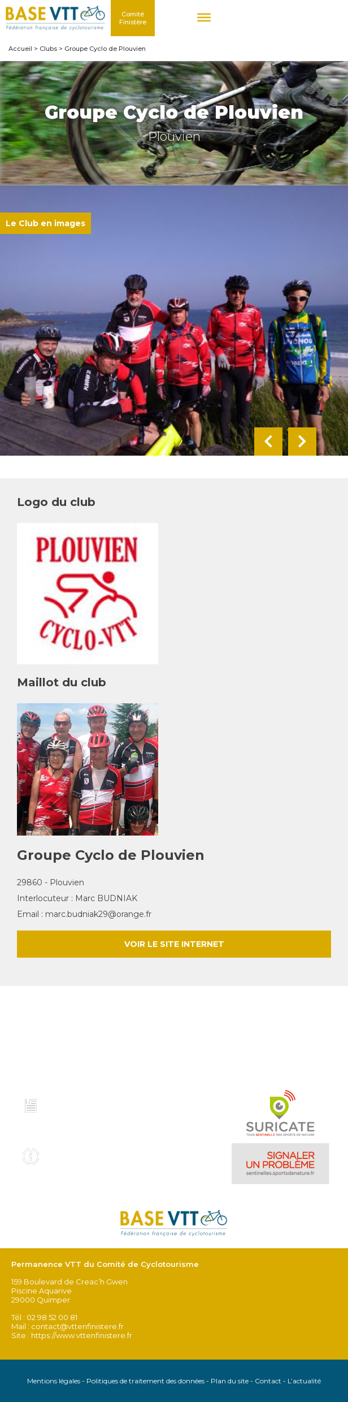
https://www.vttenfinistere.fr (81, 1335)
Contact (268, 1381)
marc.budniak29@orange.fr (98, 914)
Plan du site (230, 1381)
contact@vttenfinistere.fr (77, 1326)
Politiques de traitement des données (145, 1381)
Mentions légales (53, 1381)
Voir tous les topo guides (75, 1128)
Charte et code (80, 1102)
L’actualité (304, 1381)
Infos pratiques (82, 1152)
